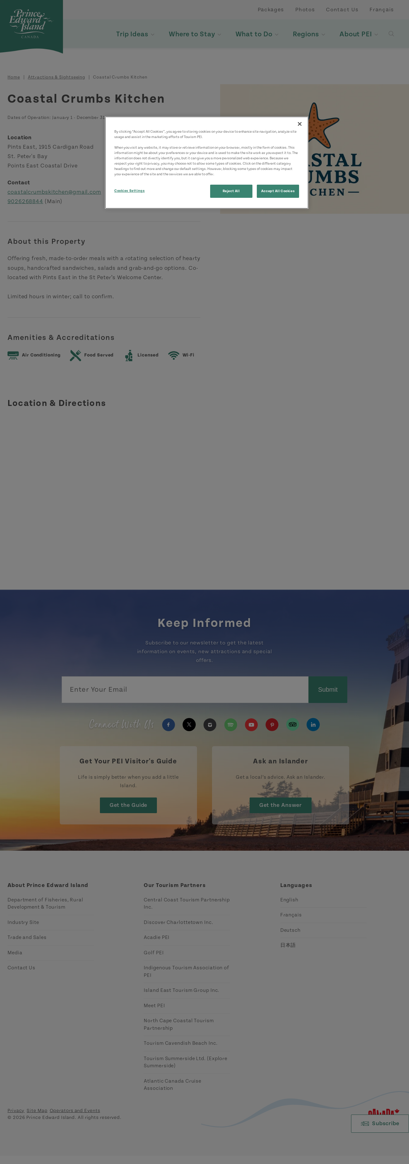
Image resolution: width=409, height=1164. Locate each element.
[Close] (300, 124)
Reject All (231, 191)
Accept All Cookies (278, 191)
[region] (206, 162)
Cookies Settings (129, 191)
